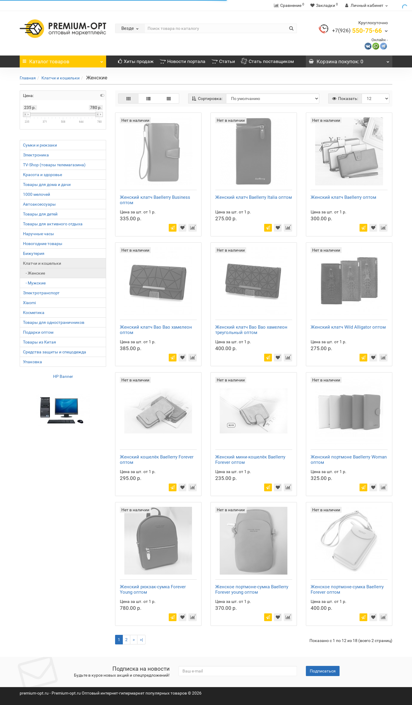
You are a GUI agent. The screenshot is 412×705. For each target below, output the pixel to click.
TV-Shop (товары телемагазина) (54, 164)
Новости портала (182, 61)
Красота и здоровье (42, 174)
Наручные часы (38, 233)
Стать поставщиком (267, 61)
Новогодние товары (42, 243)
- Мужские (34, 283)
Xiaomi (29, 302)
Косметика (33, 312)
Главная (28, 78)
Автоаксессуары (39, 204)
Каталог (63, 60)
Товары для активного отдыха (53, 223)
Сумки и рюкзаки (40, 145)
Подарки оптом (38, 332)
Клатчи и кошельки (60, 78)
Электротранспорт (41, 292)
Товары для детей (40, 214)
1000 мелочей (36, 194)
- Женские (34, 273)
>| (141, 639)
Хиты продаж (136, 61)
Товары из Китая (39, 342)
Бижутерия (33, 253)
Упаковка (32, 361)
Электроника (36, 155)
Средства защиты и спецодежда (54, 352)
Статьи (223, 61)
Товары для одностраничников (53, 322)
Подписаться (323, 671)
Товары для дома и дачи (47, 184)
